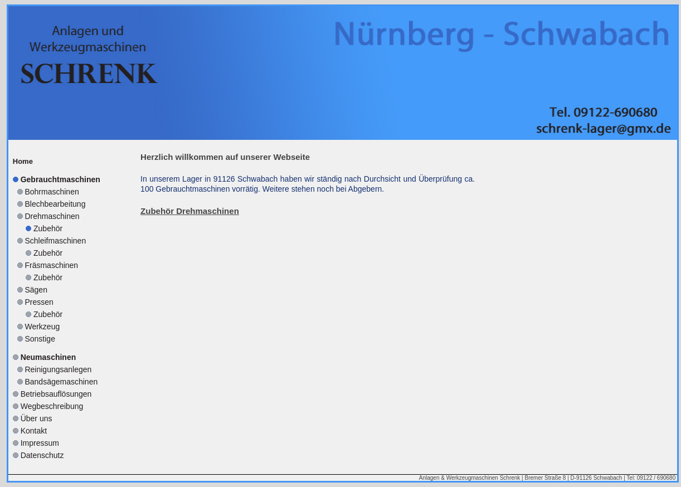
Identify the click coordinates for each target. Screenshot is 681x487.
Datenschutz (42, 455)
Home (23, 161)
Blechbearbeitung (55, 203)
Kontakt (34, 430)
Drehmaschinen (52, 216)
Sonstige (40, 338)
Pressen (39, 302)
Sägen (36, 289)
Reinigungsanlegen (58, 369)
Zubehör (47, 228)
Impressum (40, 443)
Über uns (36, 418)
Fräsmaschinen (51, 265)
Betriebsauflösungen (56, 393)
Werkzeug (42, 326)
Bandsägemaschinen (61, 381)
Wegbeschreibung (52, 406)
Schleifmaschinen (55, 240)
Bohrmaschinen (52, 191)
